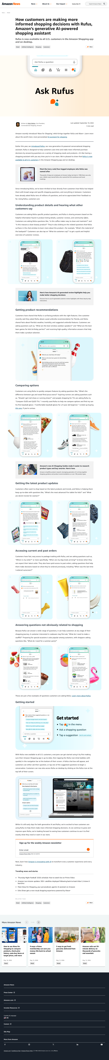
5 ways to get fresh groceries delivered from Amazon (65, 948)
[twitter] (54, 1044)
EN (6, 1018)
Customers (47, 47)
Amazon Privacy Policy (25, 854)
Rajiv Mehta (31, 123)
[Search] (95, 4)
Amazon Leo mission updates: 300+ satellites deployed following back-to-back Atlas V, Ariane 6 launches (54, 882)
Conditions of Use (16, 1050)
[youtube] (103, 1044)
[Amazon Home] (11, 4)
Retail (8, 12)
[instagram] (30, 1044)
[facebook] (6, 1044)
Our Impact (60, 4)
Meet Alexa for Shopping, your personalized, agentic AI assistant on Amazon (46, 887)
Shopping (38, 47)
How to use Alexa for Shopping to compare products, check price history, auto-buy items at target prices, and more (14, 951)
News (33, 4)
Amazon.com (10, 1000)
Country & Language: (10, 1015)
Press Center (9, 992)
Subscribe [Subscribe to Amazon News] (76, 4)
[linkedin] (78, 1044)
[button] (37, 4)
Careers (8, 1024)
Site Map (7, 1032)
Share (90, 47)
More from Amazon (11, 1039)
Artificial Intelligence (27, 47)
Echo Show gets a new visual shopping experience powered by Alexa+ (44, 890)
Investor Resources (12, 1008)
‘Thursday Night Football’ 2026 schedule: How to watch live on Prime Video (46, 878)
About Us (45, 4)
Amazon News (9, 985)
